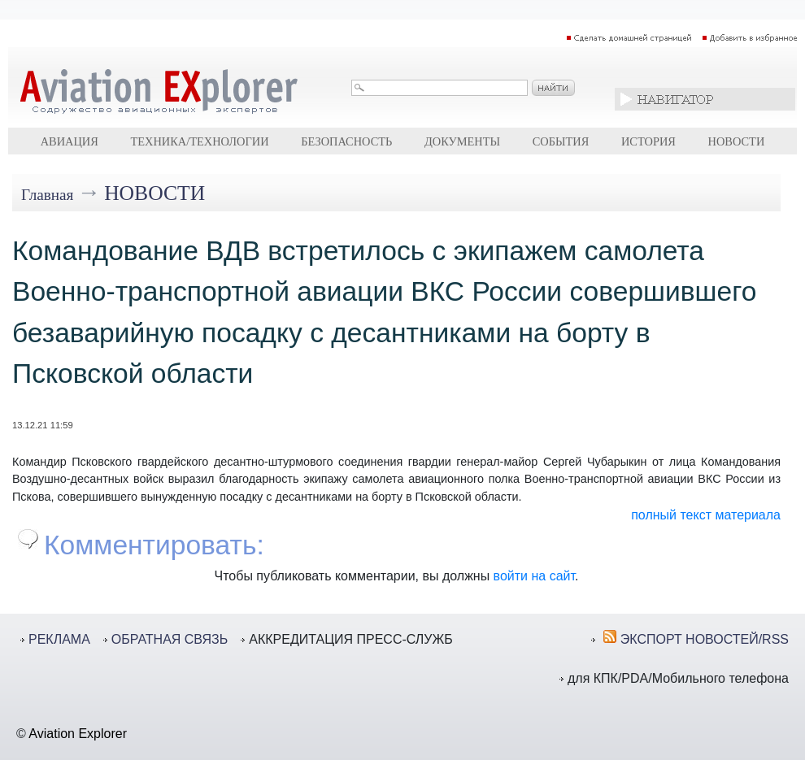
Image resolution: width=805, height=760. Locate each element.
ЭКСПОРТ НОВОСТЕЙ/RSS (704, 639)
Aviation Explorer (77, 733)
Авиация (69, 141)
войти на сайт (534, 576)
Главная (47, 194)
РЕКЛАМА (59, 639)
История (648, 141)
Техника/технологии (199, 141)
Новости (736, 141)
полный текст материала (706, 515)
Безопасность (346, 141)
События (561, 141)
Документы (462, 141)
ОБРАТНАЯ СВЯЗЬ (169, 639)
